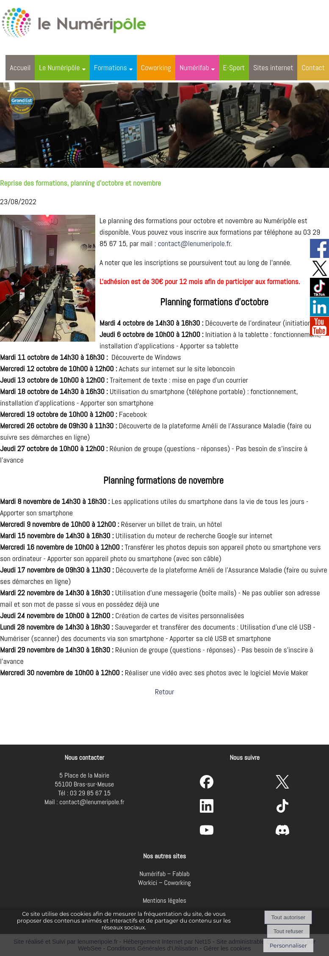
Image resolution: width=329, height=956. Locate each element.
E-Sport (234, 67)
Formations (110, 67)
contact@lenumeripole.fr (194, 243)
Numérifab (194, 67)
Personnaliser (288, 945)
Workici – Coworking (164, 882)
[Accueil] (82, 21)
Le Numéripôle (59, 67)
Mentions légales (164, 900)
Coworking (156, 67)
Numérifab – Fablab (164, 873)
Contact (313, 67)
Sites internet (273, 67)
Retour (164, 691)
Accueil (20, 67)
